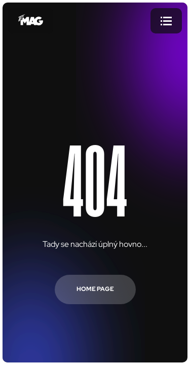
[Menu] (166, 20)
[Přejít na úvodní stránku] (30, 20)
